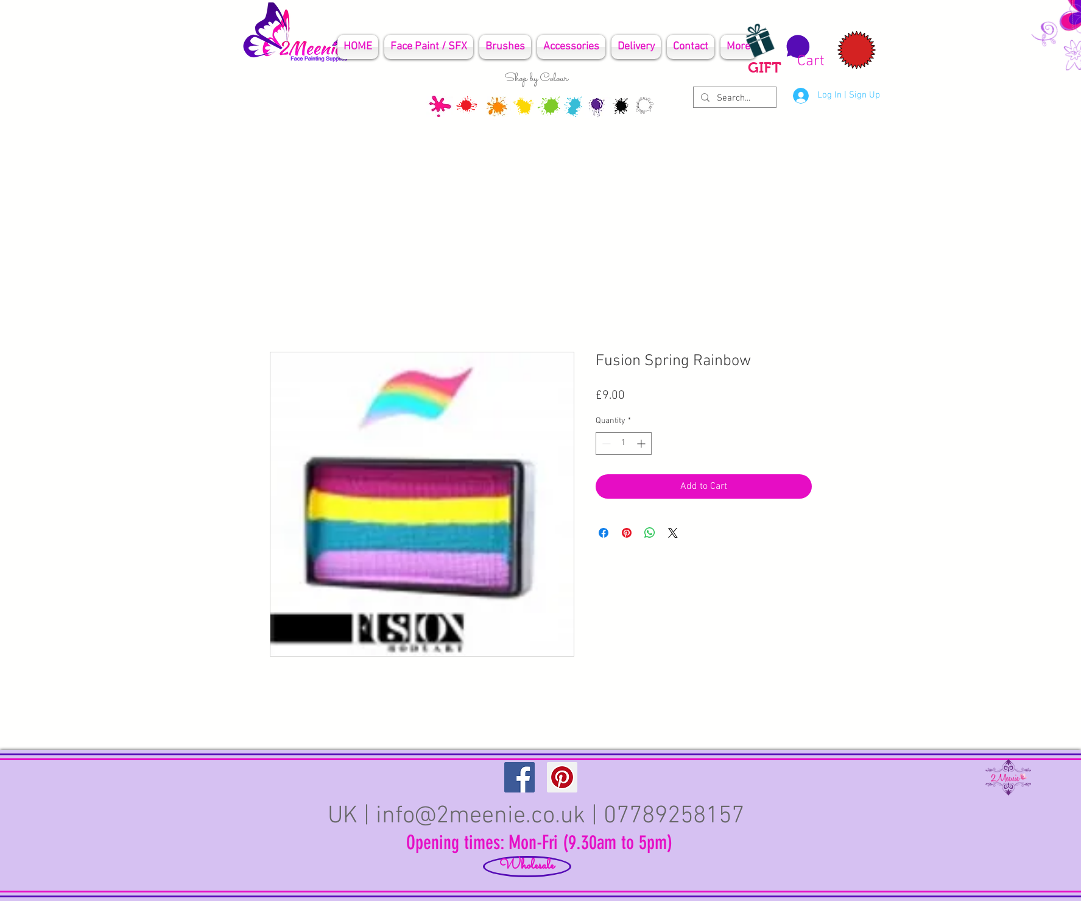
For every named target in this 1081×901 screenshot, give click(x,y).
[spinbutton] (624, 443)
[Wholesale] (527, 866)
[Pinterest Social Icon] (562, 777)
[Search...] (733, 98)
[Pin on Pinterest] (626, 532)
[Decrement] (605, 443)
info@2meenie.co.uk (480, 816)
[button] (803, 52)
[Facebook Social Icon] (519, 777)
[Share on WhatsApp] (650, 532)
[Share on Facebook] (603, 532)
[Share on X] (673, 532)
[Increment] (642, 443)
